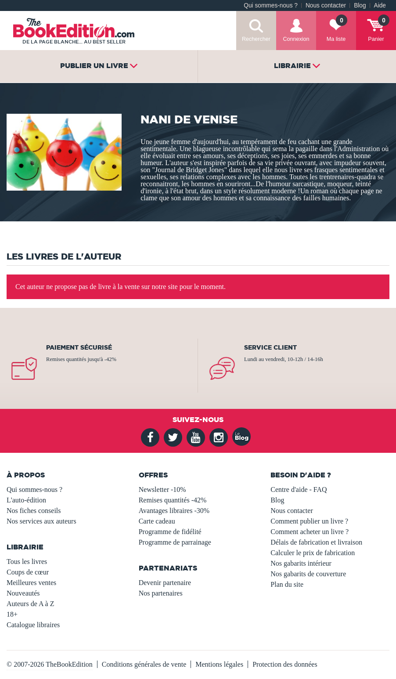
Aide (380, 5)
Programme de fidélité (170, 531)
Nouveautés (23, 593)
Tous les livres (27, 561)
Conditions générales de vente (144, 664)
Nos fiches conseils (34, 510)
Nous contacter (326, 5)
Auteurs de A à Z (30, 603)
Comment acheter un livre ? (309, 531)
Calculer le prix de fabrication (312, 552)
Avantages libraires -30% (174, 510)
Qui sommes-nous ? (271, 5)
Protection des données (284, 664)
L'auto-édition (26, 500)
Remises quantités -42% (173, 500)
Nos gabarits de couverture (308, 574)
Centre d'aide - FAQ (298, 489)
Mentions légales (219, 664)
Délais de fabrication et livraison (316, 542)
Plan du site (286, 584)
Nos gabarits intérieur (300, 563)
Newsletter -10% (162, 489)
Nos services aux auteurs (41, 521)
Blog (360, 5)
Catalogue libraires (33, 624)
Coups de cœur (28, 572)
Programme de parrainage (175, 542)
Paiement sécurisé (79, 347)
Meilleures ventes (31, 582)
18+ (12, 614)
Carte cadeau (157, 521)
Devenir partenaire (165, 582)
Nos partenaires (161, 593)
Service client (270, 347)
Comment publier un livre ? (309, 521)
